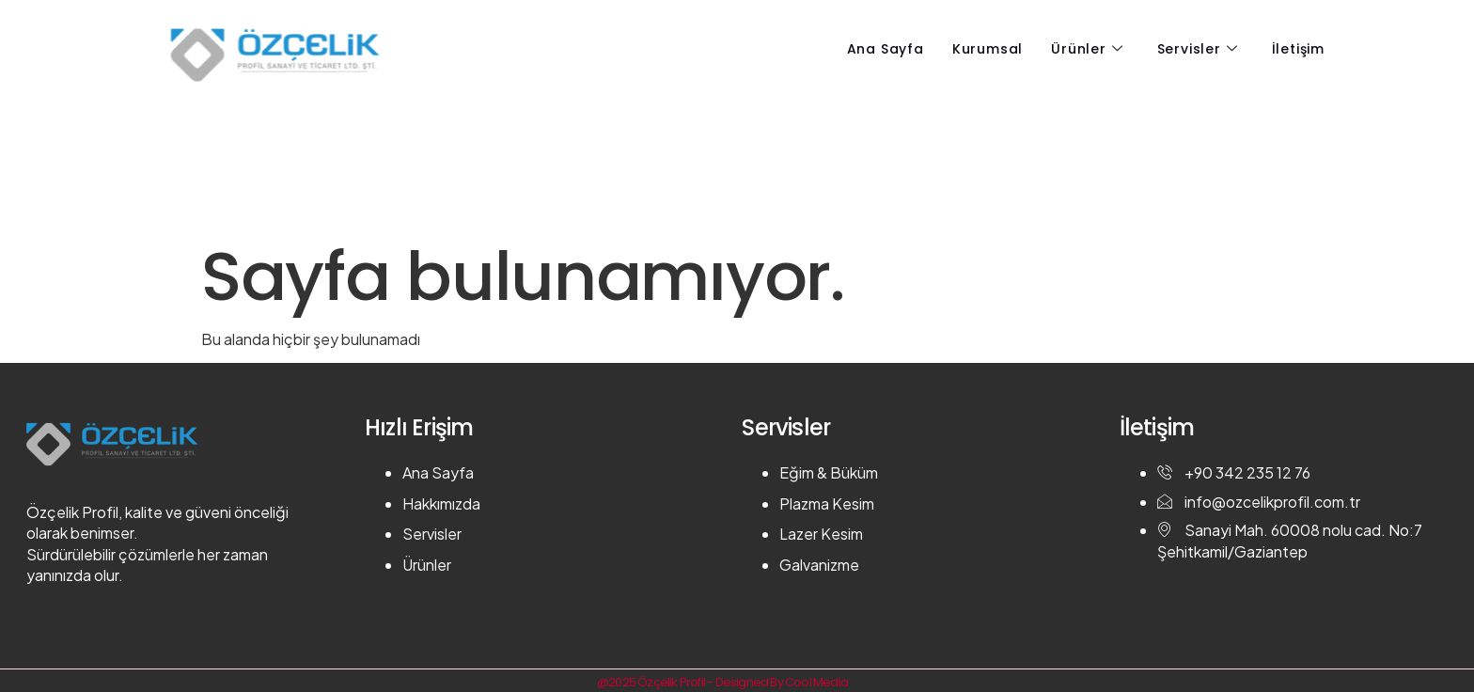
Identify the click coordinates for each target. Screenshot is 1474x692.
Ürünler (1086, 49)
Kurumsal (987, 48)
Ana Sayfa (885, 48)
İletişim (1298, 48)
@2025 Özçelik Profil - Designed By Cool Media (722, 682)
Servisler (1197, 49)
